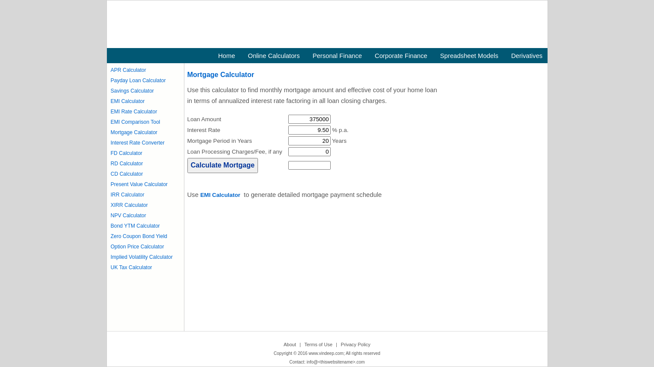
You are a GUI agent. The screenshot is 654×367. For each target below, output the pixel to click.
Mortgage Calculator (134, 132)
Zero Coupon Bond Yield (139, 236)
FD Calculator (126, 153)
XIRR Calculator (129, 205)
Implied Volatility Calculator (142, 257)
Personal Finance (337, 55)
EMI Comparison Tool (136, 122)
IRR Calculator (128, 195)
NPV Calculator (128, 215)
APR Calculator (128, 70)
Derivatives (527, 55)
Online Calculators (274, 55)
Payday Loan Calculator (138, 80)
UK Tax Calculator (131, 267)
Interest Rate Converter (138, 143)
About (290, 344)
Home (226, 55)
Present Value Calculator (139, 184)
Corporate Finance (401, 55)
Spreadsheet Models (469, 55)
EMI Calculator (128, 101)
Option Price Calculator (137, 247)
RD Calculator (127, 164)
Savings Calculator (132, 91)
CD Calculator (127, 174)
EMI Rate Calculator (134, 112)
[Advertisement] (322, 267)
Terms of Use (318, 344)
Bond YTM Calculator (135, 226)
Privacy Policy (355, 344)
